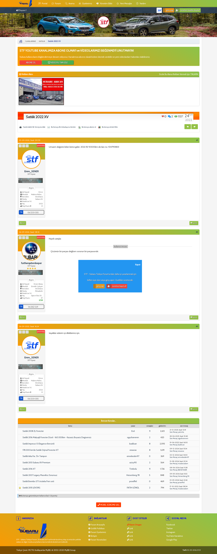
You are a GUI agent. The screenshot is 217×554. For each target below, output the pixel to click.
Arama (69, 3)
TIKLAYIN (194, 74)
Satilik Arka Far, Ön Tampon (35, 456)
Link (130, 528)
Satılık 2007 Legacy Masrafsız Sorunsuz (40, 475)
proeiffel (133, 481)
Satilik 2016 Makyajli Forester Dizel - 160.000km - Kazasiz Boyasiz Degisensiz (57, 437)
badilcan (133, 443)
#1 (197, 140)
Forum (56, 3)
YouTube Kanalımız (174, 536)
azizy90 (133, 462)
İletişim (92, 536)
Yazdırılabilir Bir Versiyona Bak (34, 127)
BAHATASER (182, 470)
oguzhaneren (133, 437)
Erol (133, 431)
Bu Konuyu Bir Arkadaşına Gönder (63, 127)
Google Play (171, 539)
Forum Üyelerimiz (97, 532)
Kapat (137, 264)
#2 (197, 232)
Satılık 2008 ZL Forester (33, 431)
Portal (43, 3)
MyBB (48, 550)
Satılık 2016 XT (29, 469)
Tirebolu (133, 469)
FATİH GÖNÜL (133, 487)
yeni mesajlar (124, 3)
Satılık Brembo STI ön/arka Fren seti (38, 481)
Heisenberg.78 (133, 475)
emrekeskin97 (133, 456)
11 (149, 431)
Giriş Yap (168, 10)
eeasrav (133, 450)
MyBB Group (69, 550)
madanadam (183, 463)
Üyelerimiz (85, 3)
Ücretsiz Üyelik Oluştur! (187, 10)
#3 (197, 326)
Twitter (169, 528)
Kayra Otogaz (134, 524)
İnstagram (170, 532)
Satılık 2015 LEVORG (31, 487)
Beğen (163, 116)
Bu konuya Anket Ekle (110, 127)
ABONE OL (31, 62)
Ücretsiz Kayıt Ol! (116, 286)
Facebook (170, 524)
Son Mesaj (173, 432)
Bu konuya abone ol (89, 127)
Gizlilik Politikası (96, 528)
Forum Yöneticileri (97, 539)
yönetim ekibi (104, 3)
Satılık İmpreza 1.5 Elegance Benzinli (38, 443)
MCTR (31, 550)
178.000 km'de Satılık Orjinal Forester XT (41, 450)
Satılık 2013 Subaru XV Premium (36, 462)
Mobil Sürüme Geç (109, 504)
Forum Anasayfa (96, 524)
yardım (141, 3)
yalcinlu (181, 432)
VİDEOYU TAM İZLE (58, 62)
